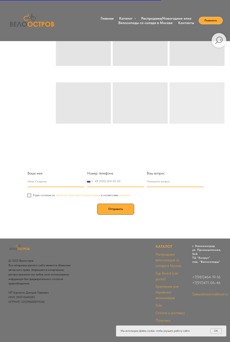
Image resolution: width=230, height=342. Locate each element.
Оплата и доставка (170, 313)
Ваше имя (36, 173)
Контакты (186, 23)
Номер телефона (101, 173)
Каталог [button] (126, 18)
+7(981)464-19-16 (206, 277)
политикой (125, 195)
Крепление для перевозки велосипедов (167, 292)
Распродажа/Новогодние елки (166, 18)
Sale (159, 305)
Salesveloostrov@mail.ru (210, 294)
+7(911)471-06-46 (206, 283)
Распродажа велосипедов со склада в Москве (168, 260)
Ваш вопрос (157, 173)
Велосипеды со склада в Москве (145, 23)
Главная (107, 18)
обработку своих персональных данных (79, 195)
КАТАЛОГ (164, 246)
